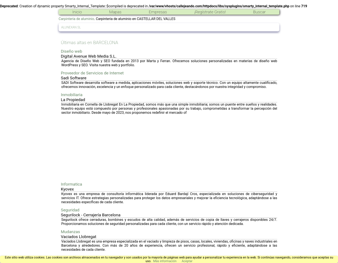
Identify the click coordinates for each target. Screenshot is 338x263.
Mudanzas (70, 231)
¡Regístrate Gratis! (210, 11)
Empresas (158, 11)
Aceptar (187, 261)
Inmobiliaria (71, 94)
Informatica (71, 184)
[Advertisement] (169, 148)
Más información (165, 261)
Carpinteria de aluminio (76, 19)
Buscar (259, 11)
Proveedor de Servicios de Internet (92, 73)
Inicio (77, 11)
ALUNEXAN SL (71, 27)
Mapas (115, 11)
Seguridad (70, 210)
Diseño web (71, 51)
